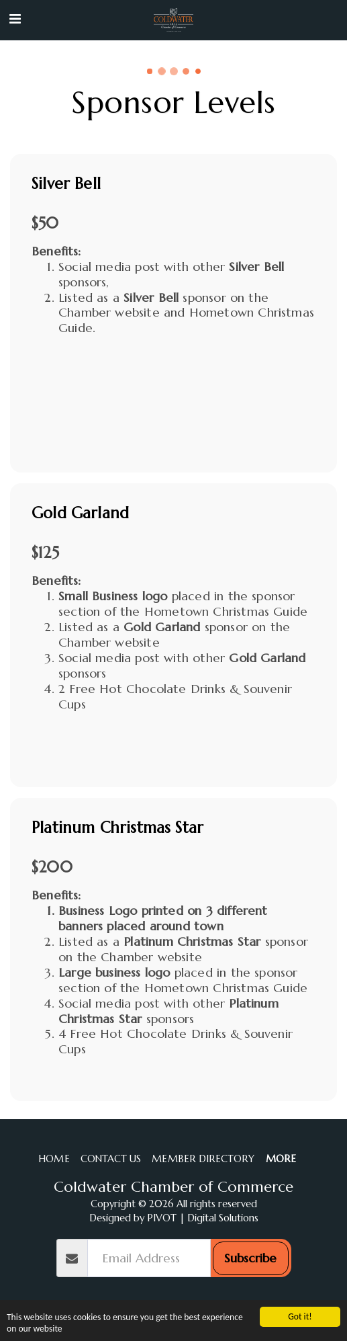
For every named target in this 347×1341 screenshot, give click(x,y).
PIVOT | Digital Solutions (202, 1218)
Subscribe (250, 1258)
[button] (14, 19)
